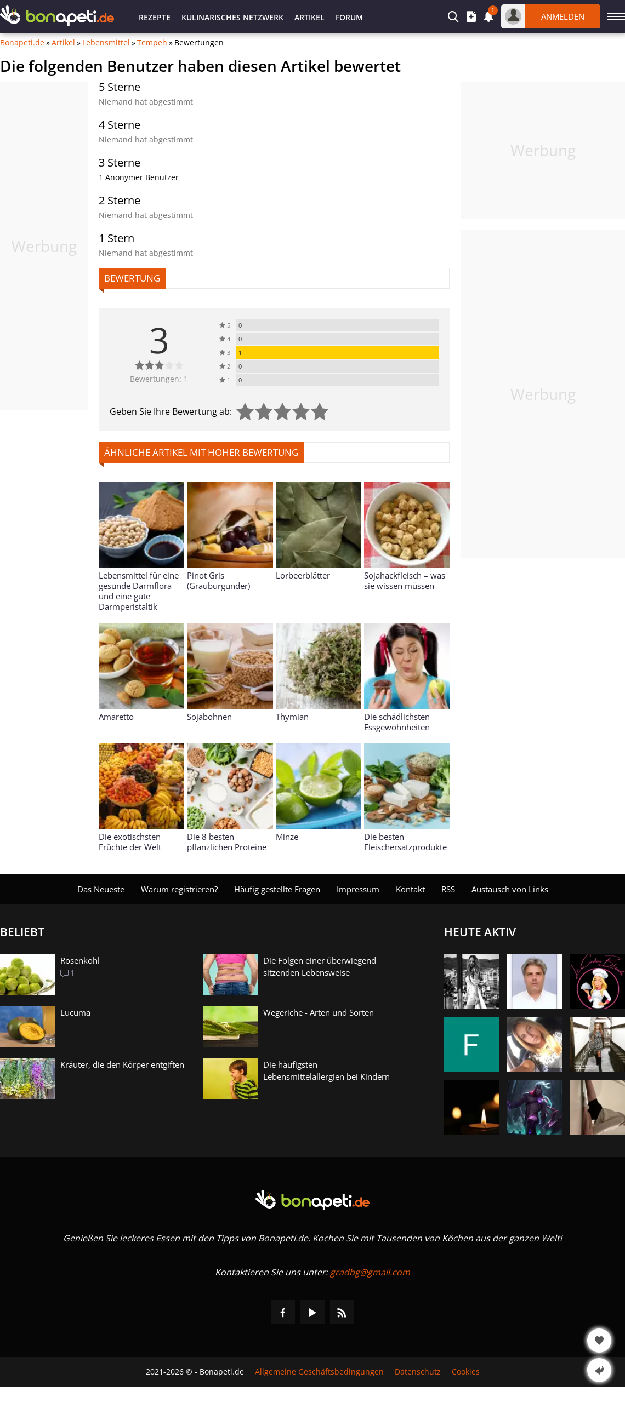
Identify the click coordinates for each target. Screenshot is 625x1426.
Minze (287, 836)
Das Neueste (100, 889)
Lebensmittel (106, 42)
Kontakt (410, 889)
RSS (448, 889)
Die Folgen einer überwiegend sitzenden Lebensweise (319, 966)
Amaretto (116, 716)
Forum (349, 17)
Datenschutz (418, 1372)
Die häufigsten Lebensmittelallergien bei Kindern (326, 1070)
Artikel (309, 17)
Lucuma (75, 1012)
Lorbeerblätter (303, 575)
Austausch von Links (509, 889)
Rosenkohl (80, 960)
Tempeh (152, 42)
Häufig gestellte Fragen (277, 889)
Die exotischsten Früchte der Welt (130, 841)
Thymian (292, 716)
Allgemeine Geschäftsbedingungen (319, 1372)
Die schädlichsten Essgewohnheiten (397, 721)
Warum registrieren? (179, 889)
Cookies (466, 1372)
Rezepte (155, 17)
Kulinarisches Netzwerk (232, 17)
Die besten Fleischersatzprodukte (405, 841)
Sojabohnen (209, 716)
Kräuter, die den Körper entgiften (122, 1064)
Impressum (358, 889)
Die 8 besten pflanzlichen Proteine (226, 841)
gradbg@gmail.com (370, 1272)
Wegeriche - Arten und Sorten (318, 1012)
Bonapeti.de (22, 42)
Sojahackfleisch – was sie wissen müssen (404, 580)
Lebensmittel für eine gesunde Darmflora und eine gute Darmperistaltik (139, 591)
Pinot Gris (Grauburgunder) (218, 580)
